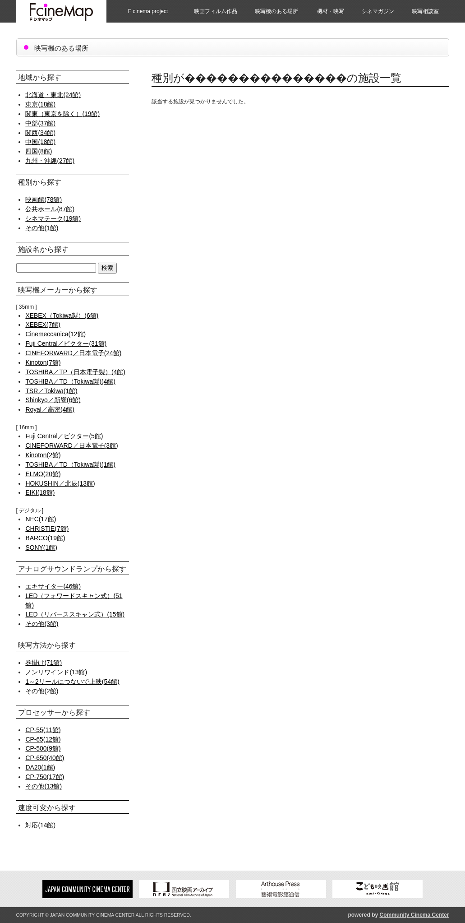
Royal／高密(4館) (49, 409)
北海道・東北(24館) (53, 94)
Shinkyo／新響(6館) (52, 400)
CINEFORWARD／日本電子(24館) (73, 353)
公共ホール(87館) (49, 209)
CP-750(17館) (44, 776)
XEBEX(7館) (42, 324)
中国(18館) (40, 141)
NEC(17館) (40, 519)
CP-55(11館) (42, 729)
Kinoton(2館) (42, 455)
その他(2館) (41, 691)
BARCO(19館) (45, 538)
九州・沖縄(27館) (49, 160)
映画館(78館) (43, 199)
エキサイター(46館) (53, 586)
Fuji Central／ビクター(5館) (64, 436)
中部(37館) (40, 123)
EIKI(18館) (40, 492)
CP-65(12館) (42, 739)
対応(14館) (40, 825)
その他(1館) (41, 228)
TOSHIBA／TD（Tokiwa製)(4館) (70, 381)
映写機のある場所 (276, 11)
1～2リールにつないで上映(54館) (72, 681)
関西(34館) (40, 132)
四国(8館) (38, 151)
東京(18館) (40, 104)
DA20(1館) (40, 767)
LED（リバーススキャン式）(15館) (74, 614)
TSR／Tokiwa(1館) (51, 390)
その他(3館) (41, 623)
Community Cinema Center (414, 915)
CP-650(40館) (44, 757)
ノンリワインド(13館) (56, 672)
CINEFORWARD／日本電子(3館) (71, 445)
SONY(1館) (41, 547)
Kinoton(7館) (42, 362)
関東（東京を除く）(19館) (62, 113)
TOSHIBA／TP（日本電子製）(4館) (75, 372)
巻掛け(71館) (43, 662)
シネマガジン (378, 11)
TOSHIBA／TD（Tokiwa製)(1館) (70, 464)
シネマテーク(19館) (53, 218)
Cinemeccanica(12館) (55, 334)
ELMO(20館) (42, 474)
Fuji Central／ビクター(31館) (65, 343)
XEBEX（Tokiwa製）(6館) (61, 315)
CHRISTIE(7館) (47, 528)
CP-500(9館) (42, 748)
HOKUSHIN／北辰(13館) (60, 483)
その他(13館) (43, 786)
